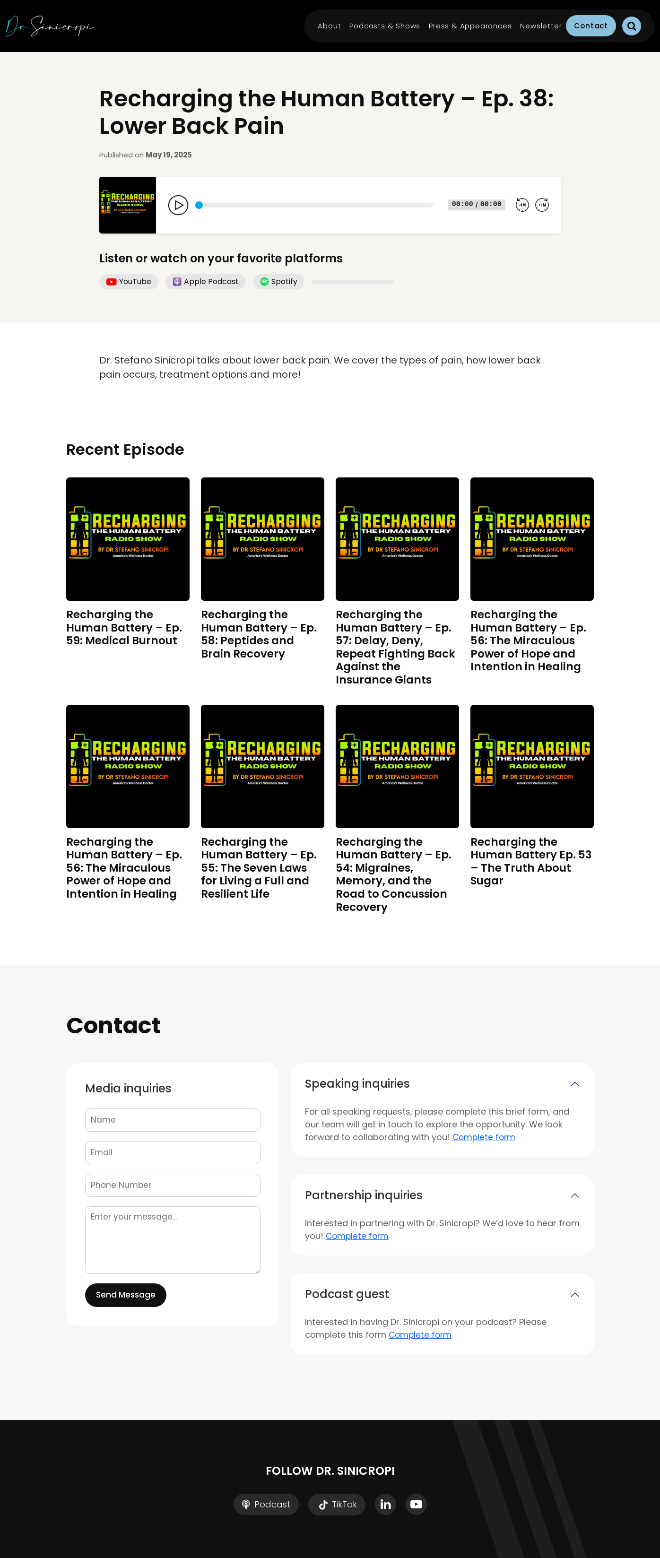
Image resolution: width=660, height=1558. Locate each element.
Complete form (483, 1137)
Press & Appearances (470, 26)
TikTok (337, 1505)
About (329, 26)
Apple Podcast (206, 281)
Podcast (266, 1504)
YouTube (128, 281)
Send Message (126, 1294)
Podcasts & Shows (384, 26)
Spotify (278, 281)
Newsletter (541, 26)
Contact (591, 26)
